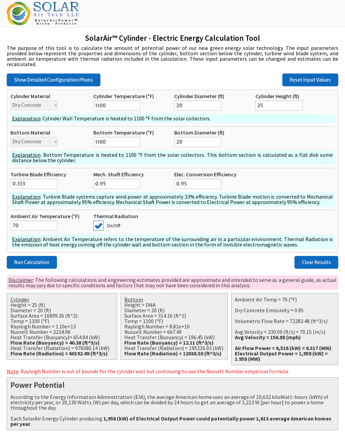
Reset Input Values (310, 80)
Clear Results (316, 262)
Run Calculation (32, 262)
